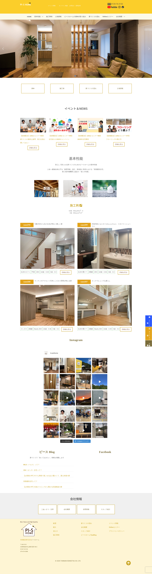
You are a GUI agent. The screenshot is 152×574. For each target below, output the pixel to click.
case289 (84, 225)
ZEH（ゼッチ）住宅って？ (32, 470)
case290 (26, 225)
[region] (76, 49)
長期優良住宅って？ (30, 481)
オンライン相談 (148, 333)
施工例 (76, 205)
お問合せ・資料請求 (148, 343)
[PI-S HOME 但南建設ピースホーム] (25, 4)
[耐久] (75, 188)
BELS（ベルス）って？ (31, 465)
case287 (84, 282)
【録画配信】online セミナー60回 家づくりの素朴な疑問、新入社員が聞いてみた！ (32, 139)
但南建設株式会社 (25, 540)
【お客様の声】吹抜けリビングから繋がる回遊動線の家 (42, 487)
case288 (26, 282)
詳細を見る (33, 148)
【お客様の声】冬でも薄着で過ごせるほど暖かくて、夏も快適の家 (46, 476)
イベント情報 (148, 321)
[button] (3, 48)
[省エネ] (104, 188)
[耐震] (46, 188)
